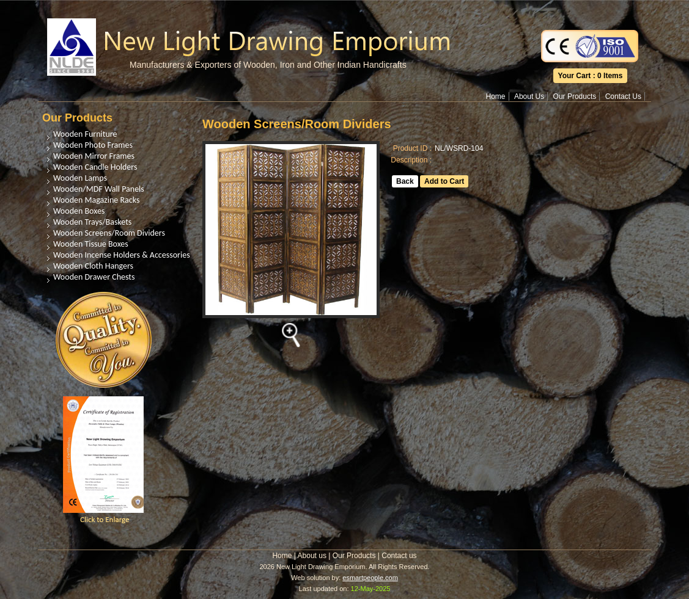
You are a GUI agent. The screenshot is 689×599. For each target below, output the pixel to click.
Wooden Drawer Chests (93, 277)
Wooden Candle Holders (95, 167)
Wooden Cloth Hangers (93, 266)
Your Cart (574, 75)
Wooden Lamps (80, 178)
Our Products (575, 96)
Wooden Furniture (85, 134)
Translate (590, 8)
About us (312, 555)
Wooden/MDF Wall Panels (98, 189)
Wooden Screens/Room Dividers (109, 233)
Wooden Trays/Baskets (92, 222)
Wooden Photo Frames (93, 145)
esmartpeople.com (370, 577)
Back (405, 181)
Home (496, 96)
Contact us (398, 555)
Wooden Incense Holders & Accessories (121, 255)
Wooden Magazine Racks (96, 200)
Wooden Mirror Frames (93, 156)
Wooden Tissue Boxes (90, 244)
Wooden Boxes (79, 211)
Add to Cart (444, 181)
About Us (529, 96)
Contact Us (623, 96)
